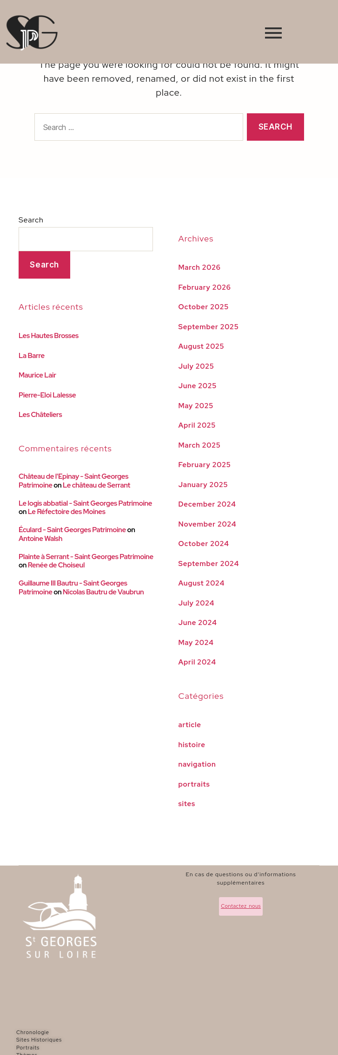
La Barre (32, 355)
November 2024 (208, 524)
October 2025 (204, 307)
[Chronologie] (108, 1032)
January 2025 (203, 484)
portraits (194, 784)
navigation (197, 764)
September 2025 (209, 327)
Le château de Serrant (96, 485)
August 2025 (202, 346)
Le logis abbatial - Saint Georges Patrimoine (85, 503)
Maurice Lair (37, 375)
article (190, 724)
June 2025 (198, 386)
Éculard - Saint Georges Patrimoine (72, 529)
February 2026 (205, 287)
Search (31, 220)
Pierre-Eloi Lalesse (47, 395)
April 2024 (197, 662)
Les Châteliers (40, 414)
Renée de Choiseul (56, 565)
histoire (192, 744)
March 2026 (200, 267)
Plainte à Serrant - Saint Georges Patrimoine (86, 556)
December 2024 (207, 504)
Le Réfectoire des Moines (67, 511)
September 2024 (209, 563)
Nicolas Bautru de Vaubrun (103, 592)
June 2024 (198, 622)
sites (187, 803)
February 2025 (205, 464)
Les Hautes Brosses (49, 335)
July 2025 (196, 366)
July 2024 (197, 603)
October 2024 (204, 543)
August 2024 (202, 583)
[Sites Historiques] (108, 1040)
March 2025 (200, 445)
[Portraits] (108, 1048)
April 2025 (197, 425)
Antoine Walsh (40, 538)
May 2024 (196, 642)
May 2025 (196, 405)
